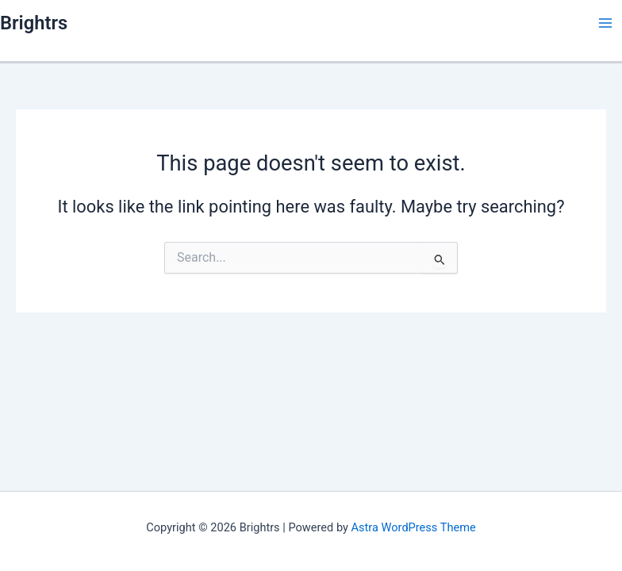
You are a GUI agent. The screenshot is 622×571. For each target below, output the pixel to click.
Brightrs (33, 23)
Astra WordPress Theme (413, 527)
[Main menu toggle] (605, 23)
